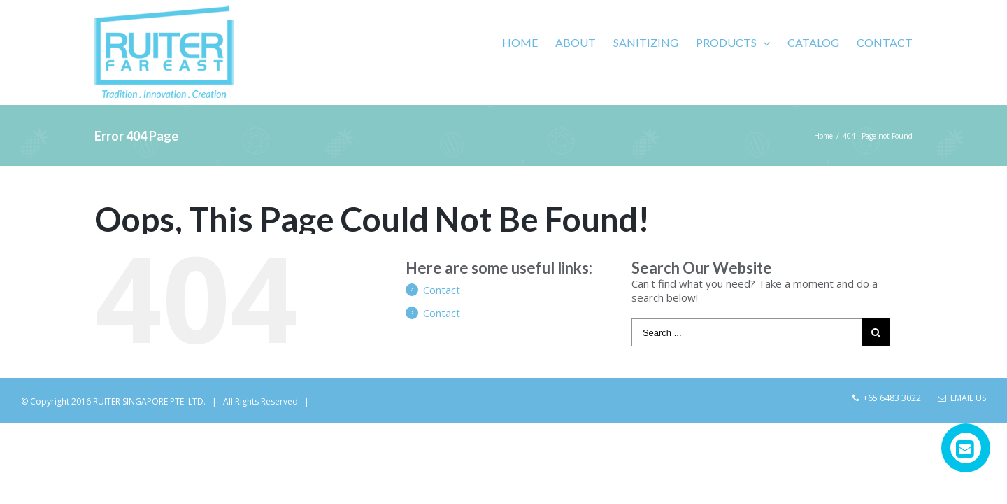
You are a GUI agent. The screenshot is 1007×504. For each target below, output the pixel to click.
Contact (441, 290)
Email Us (962, 398)
